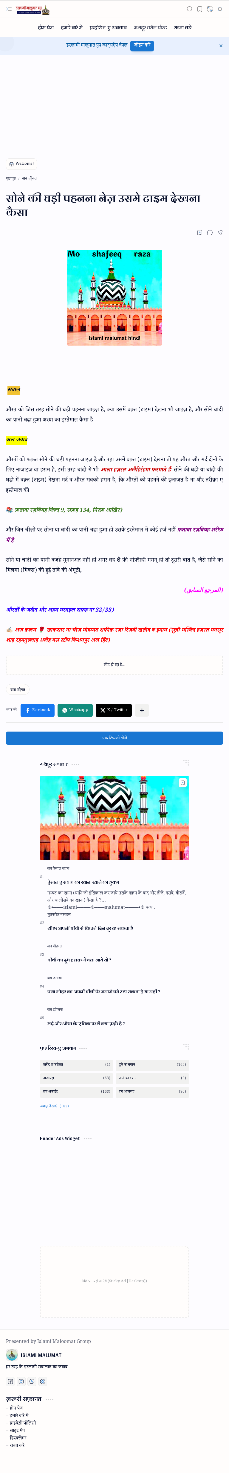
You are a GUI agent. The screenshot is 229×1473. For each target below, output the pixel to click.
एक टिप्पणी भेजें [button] (114, 738)
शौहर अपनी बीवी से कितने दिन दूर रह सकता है (90, 928)
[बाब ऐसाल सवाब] (58, 869)
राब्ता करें (17, 1446)
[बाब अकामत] (152, 1092)
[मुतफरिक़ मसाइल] (59, 915)
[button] (8, 8)
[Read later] (199, 232)
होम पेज (16, 1409)
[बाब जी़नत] (18, 689)
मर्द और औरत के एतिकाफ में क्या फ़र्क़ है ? (86, 1023)
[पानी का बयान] (152, 1078)
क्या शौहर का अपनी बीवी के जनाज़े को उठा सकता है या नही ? (103, 991)
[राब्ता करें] (183, 27)
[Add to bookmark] (183, 782)
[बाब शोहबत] (54, 947)
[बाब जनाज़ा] (54, 979)
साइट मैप (17, 1431)
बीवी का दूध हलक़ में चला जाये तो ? (79, 960)
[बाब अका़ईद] (76, 1092)
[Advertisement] (114, 103)
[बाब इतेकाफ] (55, 1010)
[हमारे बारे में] (71, 27)
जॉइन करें (142, 46)
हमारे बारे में (19, 1416)
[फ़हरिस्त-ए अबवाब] (108, 27)
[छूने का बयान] (152, 1065)
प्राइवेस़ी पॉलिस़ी (23, 1424)
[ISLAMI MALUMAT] (33, 9)
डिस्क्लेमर (18, 1439)
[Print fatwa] (42, 1381)
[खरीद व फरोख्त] (76, 1065)
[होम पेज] (45, 27)
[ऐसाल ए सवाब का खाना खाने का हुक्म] (114, 818)
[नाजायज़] (76, 1078)
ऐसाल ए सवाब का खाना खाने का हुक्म (83, 882)
